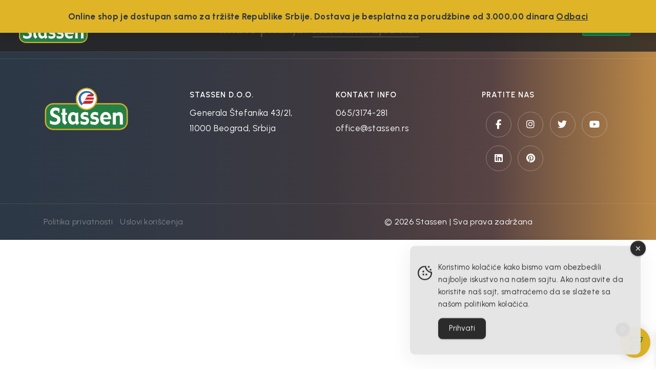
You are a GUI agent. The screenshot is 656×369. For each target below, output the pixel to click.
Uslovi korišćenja (151, 222)
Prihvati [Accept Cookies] (462, 331)
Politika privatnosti (78, 222)
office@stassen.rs (372, 128)
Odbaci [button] (572, 16)
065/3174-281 (362, 113)
